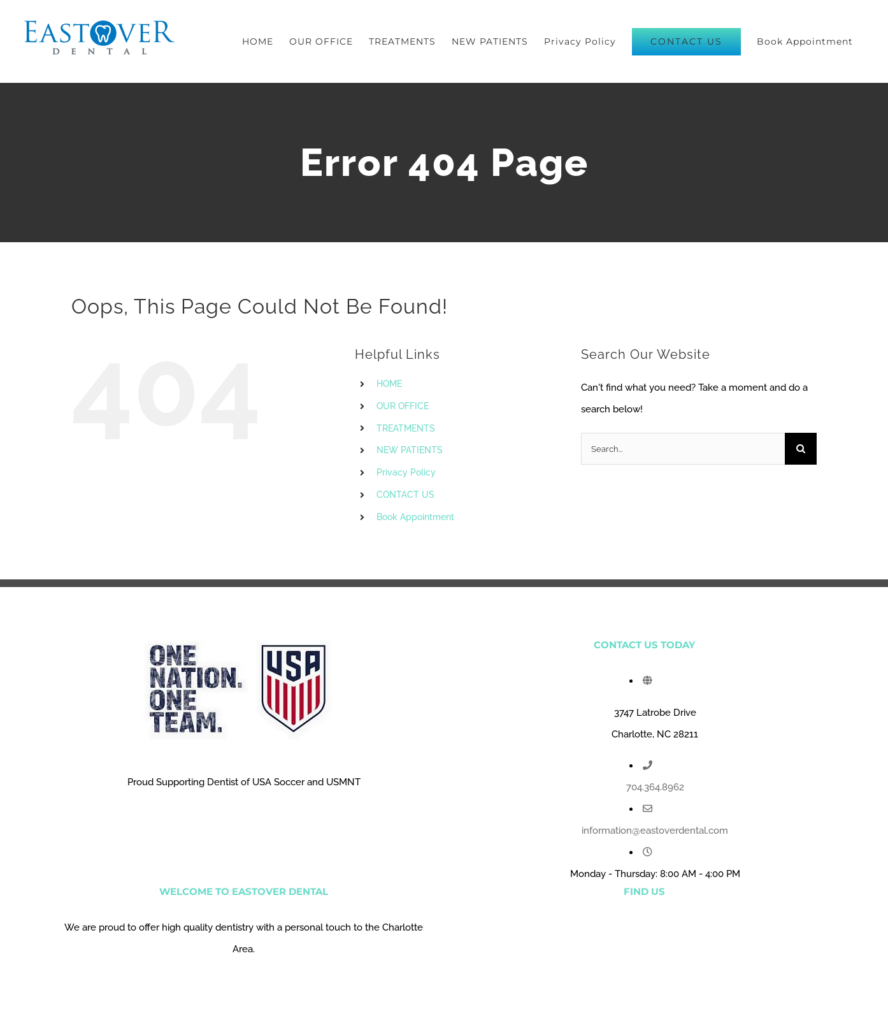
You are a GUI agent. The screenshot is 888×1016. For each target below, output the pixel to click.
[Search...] (683, 449)
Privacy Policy (406, 472)
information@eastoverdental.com (655, 830)
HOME (389, 384)
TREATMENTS (405, 428)
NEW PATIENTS (409, 450)
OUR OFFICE (402, 406)
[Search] (801, 449)
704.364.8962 (655, 787)
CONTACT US (405, 495)
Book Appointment (415, 517)
